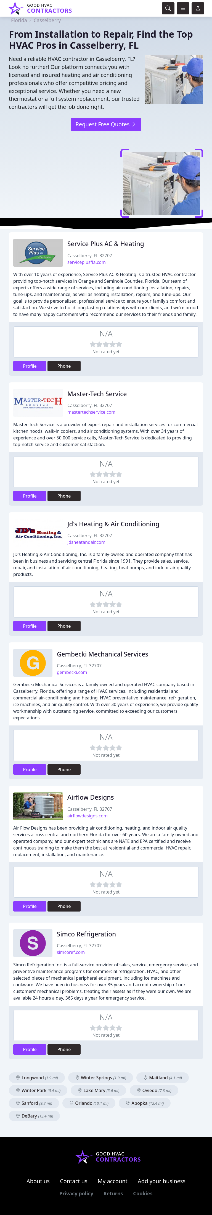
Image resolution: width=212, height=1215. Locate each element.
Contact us (74, 1181)
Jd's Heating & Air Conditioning (113, 524)
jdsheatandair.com (86, 542)
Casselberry (47, 20)
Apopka (145, 1103)
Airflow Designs (90, 797)
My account (113, 1181)
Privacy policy (76, 1193)
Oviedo (154, 1090)
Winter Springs (100, 1078)
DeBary (34, 1116)
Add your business (162, 1181)
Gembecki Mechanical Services (102, 654)
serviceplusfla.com (86, 262)
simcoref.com (71, 952)
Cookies (142, 1193)
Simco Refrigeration (86, 934)
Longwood (37, 1078)
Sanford (34, 1103)
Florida (19, 20)
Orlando (88, 1103)
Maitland (162, 1078)
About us (38, 1181)
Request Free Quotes (105, 124)
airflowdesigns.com (87, 816)
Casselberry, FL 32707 (89, 256)
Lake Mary (98, 1090)
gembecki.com (72, 672)
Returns (113, 1193)
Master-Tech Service (97, 394)
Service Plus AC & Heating (105, 244)
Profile (30, 366)
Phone (64, 366)
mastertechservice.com (91, 412)
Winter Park (38, 1090)
